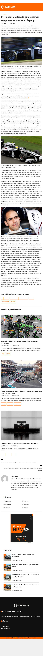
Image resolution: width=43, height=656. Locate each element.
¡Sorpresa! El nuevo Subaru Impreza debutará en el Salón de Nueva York (18, 462)
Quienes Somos (5, 626)
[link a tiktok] (41, 1)
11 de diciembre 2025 (17, 580)
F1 (2, 298)
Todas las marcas (5, 628)
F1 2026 (3, 353)
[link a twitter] (35, 1)
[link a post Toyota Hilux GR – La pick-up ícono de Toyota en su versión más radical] (7, 591)
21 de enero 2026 (15, 345)
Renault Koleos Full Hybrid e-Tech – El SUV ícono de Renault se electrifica (25, 576)
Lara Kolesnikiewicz (5, 345)
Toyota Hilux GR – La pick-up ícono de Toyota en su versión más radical (25, 586)
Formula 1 (7, 298)
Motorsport (4, 14)
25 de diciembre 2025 (17, 560)
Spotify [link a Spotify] (7, 508)
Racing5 (27, 98)
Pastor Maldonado (14, 298)
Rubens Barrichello (23, 298)
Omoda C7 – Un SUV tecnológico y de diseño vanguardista (23, 556)
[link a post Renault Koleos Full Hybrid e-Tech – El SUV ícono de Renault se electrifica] (7, 581)
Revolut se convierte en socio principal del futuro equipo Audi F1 (20, 443)
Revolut (13, 454)
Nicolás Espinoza (4, 446)
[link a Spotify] (39, 1)
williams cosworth (5, 301)
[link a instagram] (36, 1)
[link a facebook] (33, 1)
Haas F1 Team (10, 404)
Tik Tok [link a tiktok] (25, 508)
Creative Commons (32, 638)
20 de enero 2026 (15, 395)
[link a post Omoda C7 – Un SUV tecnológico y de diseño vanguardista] (7, 560)
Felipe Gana (3, 23)
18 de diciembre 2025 (17, 570)
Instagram (7, 504)
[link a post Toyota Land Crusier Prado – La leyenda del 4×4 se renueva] (7, 570)
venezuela (31, 298)
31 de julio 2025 (14, 446)
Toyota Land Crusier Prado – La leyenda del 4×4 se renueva (25, 566)
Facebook (7, 501)
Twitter (25, 501)
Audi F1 (3, 454)
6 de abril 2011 (12, 23)
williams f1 (13, 301)
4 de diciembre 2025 (17, 590)
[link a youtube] (38, 1)
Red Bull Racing (17, 404)
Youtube (25, 504)
